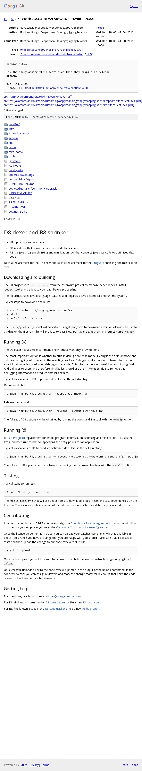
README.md (17, 207)
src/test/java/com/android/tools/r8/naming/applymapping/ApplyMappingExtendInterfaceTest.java (65, 105)
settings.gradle (18, 211)
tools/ (12, 156)
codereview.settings (21, 175)
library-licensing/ (19, 133)
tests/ (12, 147)
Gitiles (23, 765)
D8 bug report (92, 602)
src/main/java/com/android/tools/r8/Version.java (34, 96)
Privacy (34, 765)
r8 (5, 19)
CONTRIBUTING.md (21, 184)
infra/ (12, 129)
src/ (11, 143)
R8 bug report (91, 608)
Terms (45, 765)
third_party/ (16, 152)
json (135, 765)
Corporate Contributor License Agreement (83, 527)
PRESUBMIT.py (18, 202)
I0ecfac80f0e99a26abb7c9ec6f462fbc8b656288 (56, 88)
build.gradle (16, 170)
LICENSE (14, 198)
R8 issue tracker (55, 608)
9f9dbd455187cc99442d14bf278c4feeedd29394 (51, 49)
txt (125, 765)
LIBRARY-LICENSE (20, 193)
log (100, 27)
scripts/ (13, 138)
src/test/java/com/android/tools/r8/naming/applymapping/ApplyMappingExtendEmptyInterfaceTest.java (69, 101)
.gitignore (15, 161)
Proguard (98, 263)
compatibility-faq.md (22, 179)
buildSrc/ (14, 124)
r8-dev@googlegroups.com (63, 596)
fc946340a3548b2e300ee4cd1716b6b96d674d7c (51, 54)
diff (89, 54)
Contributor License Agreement (90, 523)
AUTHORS (15, 165)
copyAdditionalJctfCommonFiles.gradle (33, 188)
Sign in (134, 6)
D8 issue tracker (55, 602)
